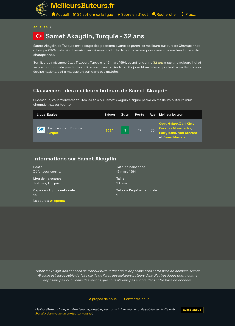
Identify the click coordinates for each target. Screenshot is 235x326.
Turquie (53, 133)
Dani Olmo (186, 123)
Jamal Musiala (174, 137)
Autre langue (192, 310)
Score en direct (132, 14)
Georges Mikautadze (175, 128)
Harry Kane (167, 133)
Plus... (188, 14)
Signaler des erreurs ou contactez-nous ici (63, 313)
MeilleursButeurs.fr (82, 5)
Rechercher (164, 14)
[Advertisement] (117, 233)
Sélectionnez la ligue (93, 14)
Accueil (60, 14)
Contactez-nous (136, 299)
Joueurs (40, 27)
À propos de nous (102, 299)
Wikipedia (57, 201)
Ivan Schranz (187, 133)
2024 (109, 130)
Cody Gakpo (168, 123)
